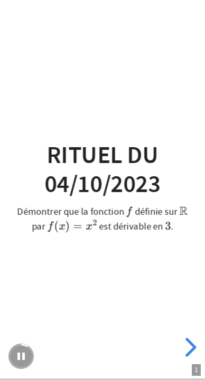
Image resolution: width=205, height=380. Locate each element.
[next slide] (189, 347)
